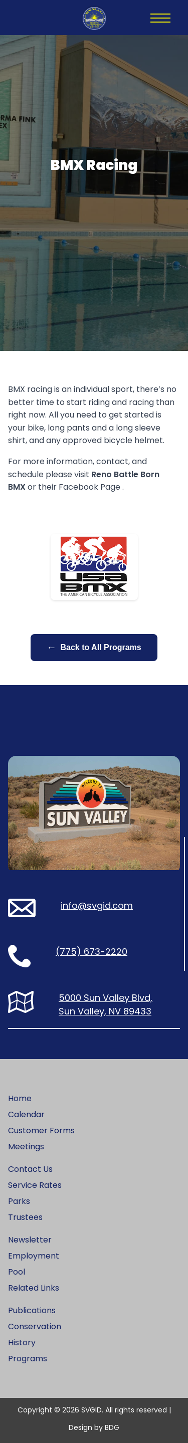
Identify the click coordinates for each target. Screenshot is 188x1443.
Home (20, 1098)
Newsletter (30, 1240)
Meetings (26, 1146)
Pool (16, 1272)
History (22, 1342)
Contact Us (30, 1169)
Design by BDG (94, 1427)
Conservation (34, 1326)
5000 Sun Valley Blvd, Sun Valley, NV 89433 (105, 1004)
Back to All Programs (94, 647)
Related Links (33, 1288)
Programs (27, 1358)
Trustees (25, 1217)
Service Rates (35, 1185)
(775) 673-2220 (91, 951)
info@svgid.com (97, 905)
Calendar (26, 1114)
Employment (33, 1256)
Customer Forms (41, 1130)
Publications (32, 1310)
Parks (19, 1201)
